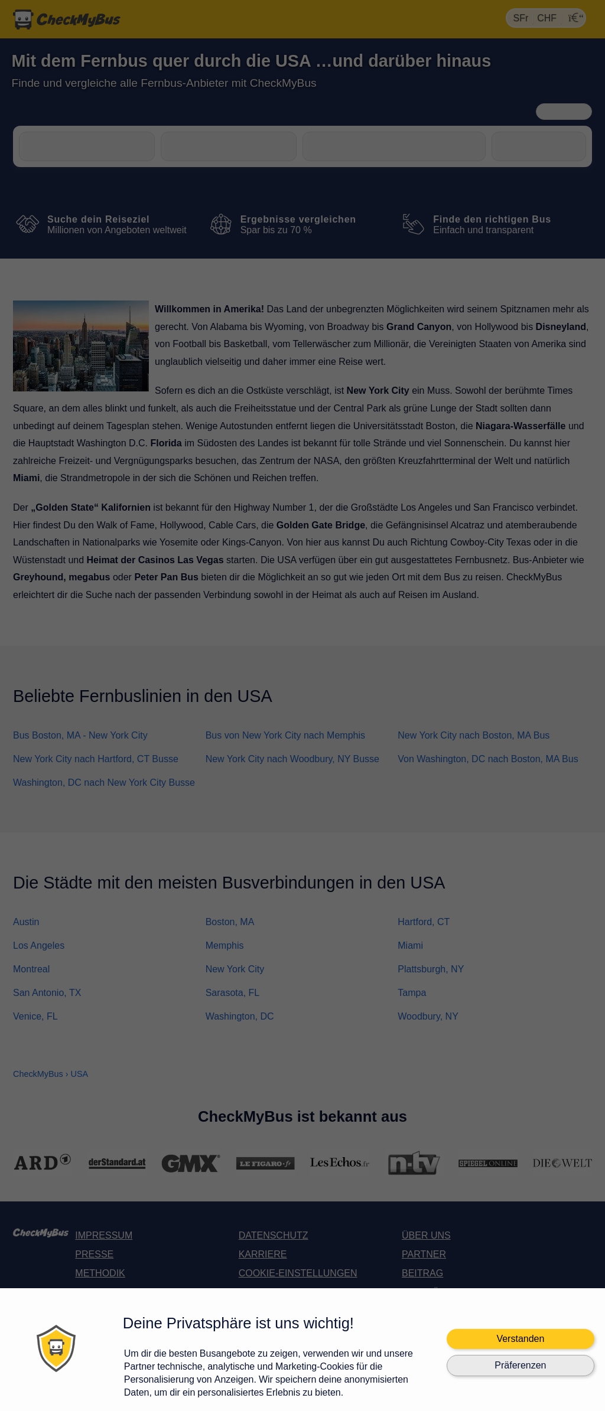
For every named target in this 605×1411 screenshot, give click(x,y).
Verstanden (520, 1339)
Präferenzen (520, 1365)
